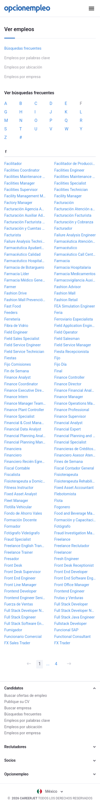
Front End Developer (71, 572)
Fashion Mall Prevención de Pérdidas (25, 300)
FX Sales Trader (17, 643)
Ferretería (12, 319)
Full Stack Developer (71, 604)
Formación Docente (20, 520)
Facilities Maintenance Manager (25, 176)
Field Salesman (67, 338)
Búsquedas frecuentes (22, 48)
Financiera (12, 449)
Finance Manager (68, 397)
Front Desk (13, 565)
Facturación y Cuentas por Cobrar (25, 228)
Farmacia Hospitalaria (72, 267)
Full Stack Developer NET (25, 610)
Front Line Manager (20, 585)
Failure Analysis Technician (25, 241)
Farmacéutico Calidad (22, 254)
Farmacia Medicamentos (75, 274)
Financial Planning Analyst (25, 436)
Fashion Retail (66, 300)
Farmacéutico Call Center (75, 254)
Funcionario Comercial (23, 636)
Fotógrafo (62, 526)
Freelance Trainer (18, 552)
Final (58, 371)
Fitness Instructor (18, 487)
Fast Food (12, 306)
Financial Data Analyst (22, 429)
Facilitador (13, 163)
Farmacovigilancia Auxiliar (75, 280)
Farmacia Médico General (25, 280)
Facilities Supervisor (21, 189)
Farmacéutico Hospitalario (25, 261)
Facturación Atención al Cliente (75, 209)
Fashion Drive (15, 293)
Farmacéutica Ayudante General (25, 248)
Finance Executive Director (25, 390)
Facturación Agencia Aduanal (25, 209)
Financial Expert (67, 429)
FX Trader (62, 643)
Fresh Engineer (66, 559)
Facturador (63, 228)
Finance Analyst (17, 377)
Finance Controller (69, 377)
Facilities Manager (19, 183)
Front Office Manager (71, 585)
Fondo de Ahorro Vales (23, 513)
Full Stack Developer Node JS (75, 610)
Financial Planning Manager (25, 442)
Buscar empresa (17, 708)
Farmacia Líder (16, 274)
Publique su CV (16, 702)
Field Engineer (16, 332)
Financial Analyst (68, 423)
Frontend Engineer (69, 591)
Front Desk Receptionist (74, 565)
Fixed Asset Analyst (20, 494)
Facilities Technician (71, 189)
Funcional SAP (66, 630)
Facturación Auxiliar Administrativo (25, 215)
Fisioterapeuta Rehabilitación (75, 481)
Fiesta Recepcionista (71, 351)
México (50, 791)
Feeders (11, 312)
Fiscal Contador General (74, 468)
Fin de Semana (16, 371)
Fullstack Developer (70, 623)
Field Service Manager (72, 345)
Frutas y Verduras (68, 598)
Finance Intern (16, 397)
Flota (58, 500)
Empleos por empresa (22, 77)
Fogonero (62, 507)
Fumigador (13, 630)
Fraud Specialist (17, 539)
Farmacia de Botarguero (24, 267)
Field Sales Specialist (21, 338)
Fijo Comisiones (17, 364)
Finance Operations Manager (75, 403)
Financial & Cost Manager (25, 423)
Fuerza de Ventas (18, 604)
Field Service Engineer (22, 345)
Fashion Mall (64, 293)
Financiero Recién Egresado (25, 461)
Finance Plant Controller (24, 410)
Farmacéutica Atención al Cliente (75, 241)
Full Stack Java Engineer (74, 617)
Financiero (13, 455)
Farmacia (62, 261)
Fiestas (10, 358)
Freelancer (63, 552)
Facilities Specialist (70, 183)
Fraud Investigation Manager (75, 533)
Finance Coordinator (21, 384)
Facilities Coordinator (21, 170)
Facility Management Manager (25, 196)
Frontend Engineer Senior (25, 598)
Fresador (11, 559)
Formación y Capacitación (75, 520)
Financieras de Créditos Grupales (75, 449)
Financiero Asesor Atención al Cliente (75, 455)
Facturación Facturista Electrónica (25, 222)
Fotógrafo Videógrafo (22, 533)
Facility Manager (68, 196)
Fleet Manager (16, 500)
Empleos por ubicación (23, 67)
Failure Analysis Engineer (75, 235)
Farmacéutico (65, 248)
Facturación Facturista (72, 215)
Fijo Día (60, 364)
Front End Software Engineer (75, 578)
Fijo (57, 358)
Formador (12, 526)
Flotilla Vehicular (18, 507)
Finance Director (68, 384)
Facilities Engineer (69, 170)
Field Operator (66, 332)
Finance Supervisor (70, 416)
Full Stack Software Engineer (25, 623)
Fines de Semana (68, 461)
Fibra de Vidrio (16, 325)
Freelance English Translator (25, 546)
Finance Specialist (19, 416)
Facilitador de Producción (75, 163)
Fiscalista (12, 474)
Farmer (10, 287)
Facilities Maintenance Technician (75, 176)
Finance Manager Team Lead (25, 403)
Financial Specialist (70, 442)
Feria (58, 312)
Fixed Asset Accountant (74, 487)
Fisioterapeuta (66, 474)
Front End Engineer (19, 578)
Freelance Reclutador (71, 546)
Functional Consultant (72, 636)
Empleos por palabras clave (27, 58)
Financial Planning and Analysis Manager (75, 436)
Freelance (62, 539)
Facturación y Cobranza (73, 222)
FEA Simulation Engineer (74, 306)
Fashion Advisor (67, 287)
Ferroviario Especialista (73, 319)
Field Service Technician (24, 351)
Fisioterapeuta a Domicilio (25, 481)
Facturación (64, 203)
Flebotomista (65, 494)
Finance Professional (71, 410)
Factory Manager (18, 203)
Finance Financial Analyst (75, 390)
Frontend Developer (20, 591)
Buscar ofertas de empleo (25, 695)
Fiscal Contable (17, 468)
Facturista (12, 235)
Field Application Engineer (75, 325)
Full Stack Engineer (20, 617)
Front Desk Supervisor (22, 572)
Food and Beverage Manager (75, 513)
